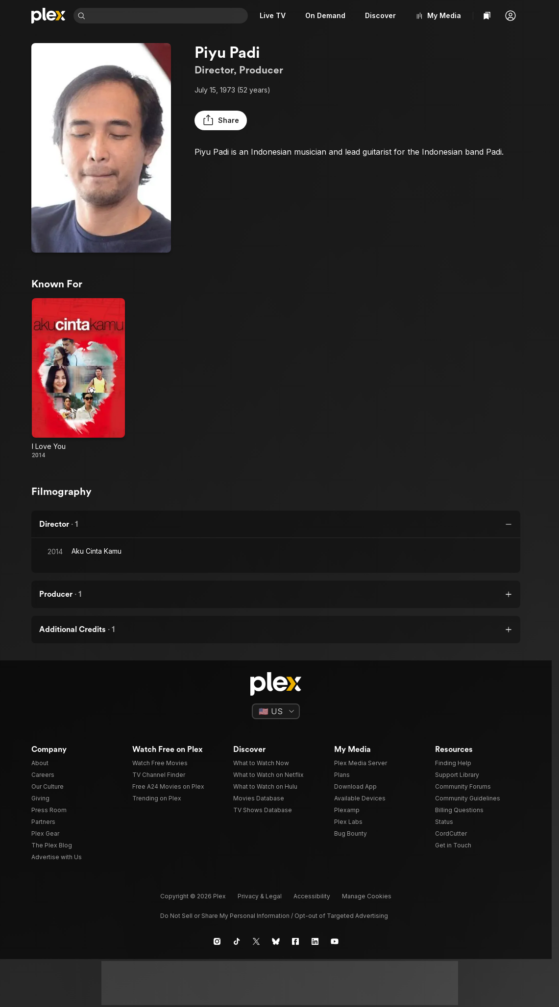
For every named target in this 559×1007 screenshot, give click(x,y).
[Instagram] (217, 941)
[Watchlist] (487, 15)
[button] (510, 15)
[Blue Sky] (276, 941)
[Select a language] (276, 711)
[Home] (48, 15)
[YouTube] (334, 941)
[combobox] (168, 15)
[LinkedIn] (315, 941)
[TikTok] (236, 941)
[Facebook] (295, 941)
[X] (256, 941)
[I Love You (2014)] (78, 378)
